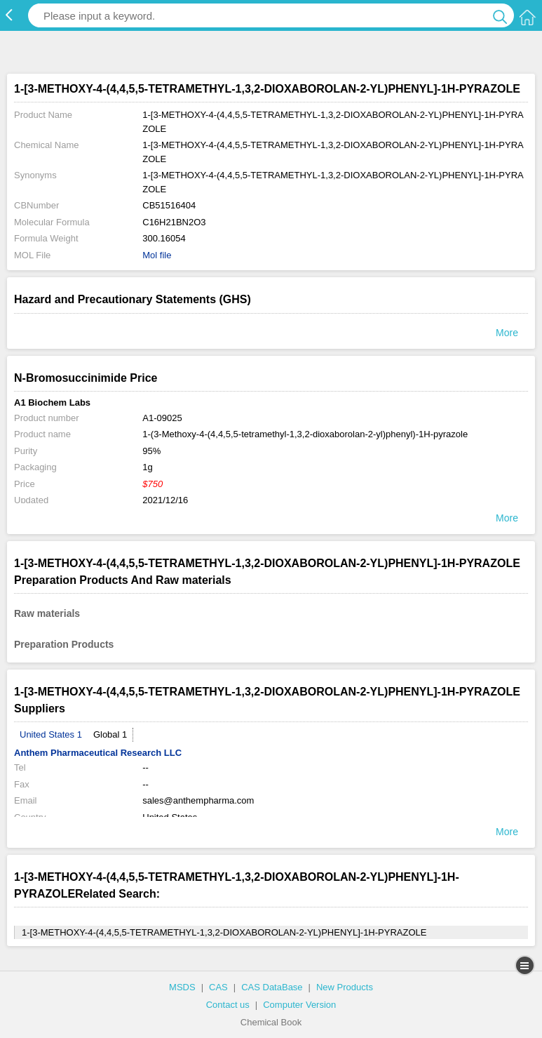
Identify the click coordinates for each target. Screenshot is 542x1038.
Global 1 (110, 734)
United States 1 (51, 734)
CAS (218, 987)
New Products (344, 987)
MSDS (182, 987)
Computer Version (299, 1004)
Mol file (156, 255)
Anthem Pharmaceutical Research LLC (98, 752)
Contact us (228, 1004)
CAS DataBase (271, 987)
